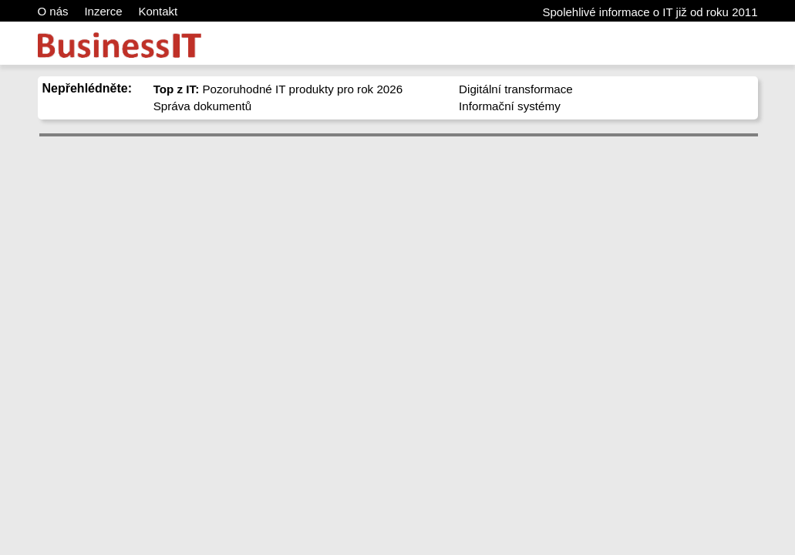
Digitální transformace (516, 89)
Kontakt (157, 11)
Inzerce (103, 11)
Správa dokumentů (202, 106)
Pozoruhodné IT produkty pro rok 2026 (278, 89)
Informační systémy (510, 106)
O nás (53, 11)
